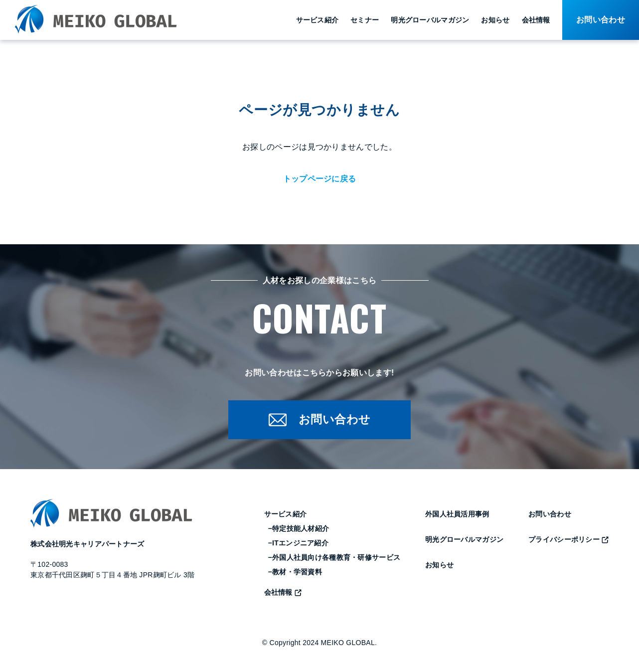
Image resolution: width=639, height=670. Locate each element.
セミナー (364, 20)
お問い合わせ (549, 516)
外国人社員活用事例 (457, 516)
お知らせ (495, 20)
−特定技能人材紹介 (298, 530)
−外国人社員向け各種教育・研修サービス (334, 559)
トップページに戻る (319, 178)
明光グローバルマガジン (430, 20)
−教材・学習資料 (295, 574)
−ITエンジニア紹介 (298, 545)
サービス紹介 (317, 20)
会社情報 (536, 20)
